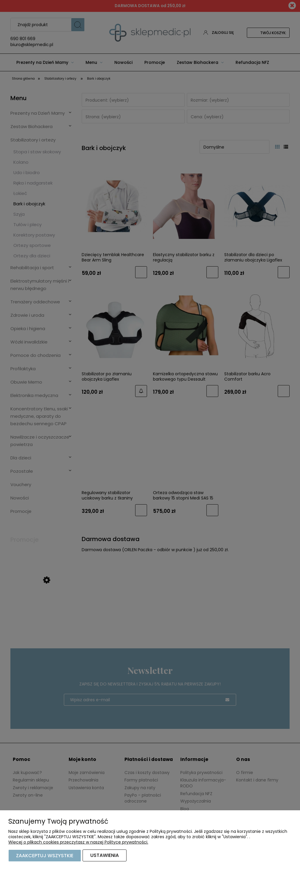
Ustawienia (104, 855)
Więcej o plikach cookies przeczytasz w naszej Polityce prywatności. (78, 842)
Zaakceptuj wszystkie (44, 855)
